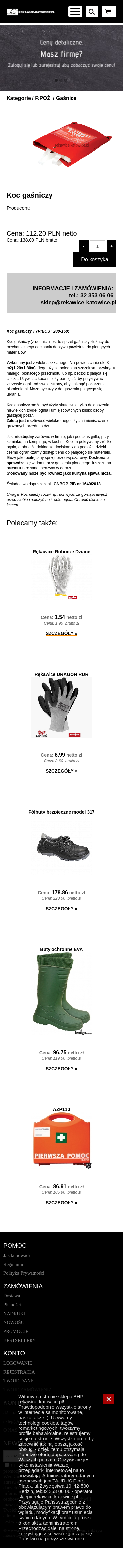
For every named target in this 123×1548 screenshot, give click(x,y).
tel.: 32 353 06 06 (91, 295)
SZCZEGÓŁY (61, 633)
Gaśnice (66, 98)
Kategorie (19, 98)
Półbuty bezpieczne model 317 (61, 811)
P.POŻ (43, 98)
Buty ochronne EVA (61, 949)
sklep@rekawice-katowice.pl (78, 302)
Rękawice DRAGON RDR (61, 674)
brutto (38, 240)
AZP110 (61, 1109)
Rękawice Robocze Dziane (61, 551)
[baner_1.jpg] (61, 58)
